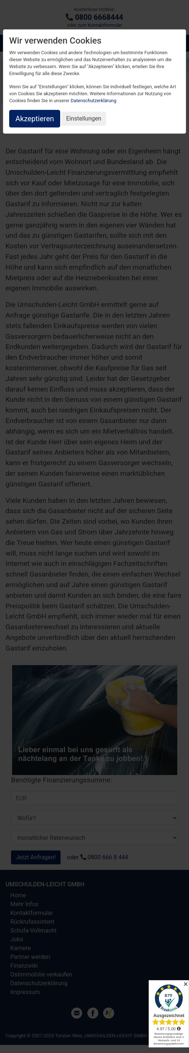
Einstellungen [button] (83, 118)
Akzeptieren (34, 118)
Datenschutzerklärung (94, 100)
